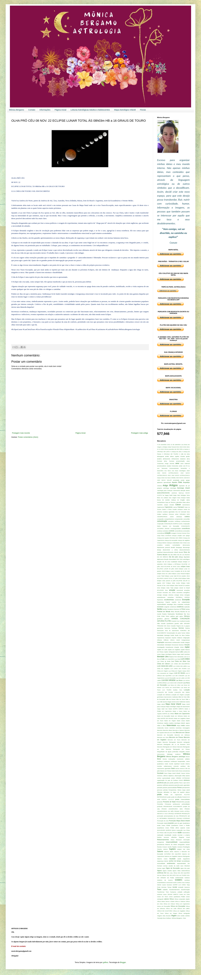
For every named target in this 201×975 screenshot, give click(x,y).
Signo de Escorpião (173, 868)
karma (177, 652)
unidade (180, 892)
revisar (188, 844)
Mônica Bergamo (16, 110)
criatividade (175, 543)
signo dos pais (185, 868)
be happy (166, 495)
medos (188, 725)
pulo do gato (178, 823)
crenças (174, 535)
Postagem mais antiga (139, 433)
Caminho (159, 505)
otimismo (187, 780)
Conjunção (160, 523)
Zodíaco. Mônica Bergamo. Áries (176, 918)
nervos (177, 768)
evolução (187, 604)
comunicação (162, 521)
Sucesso (169, 885)
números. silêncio (162, 775)
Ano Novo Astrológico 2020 (181, 470)
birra (188, 495)
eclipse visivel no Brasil (182, 588)
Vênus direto (161, 901)
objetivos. (171, 775)
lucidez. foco (177, 690)
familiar (164, 609)
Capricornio (160, 507)
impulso (174, 638)
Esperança (160, 602)
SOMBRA (178, 880)
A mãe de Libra (184, 454)
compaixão (160, 519)
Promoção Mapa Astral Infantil (179, 821)
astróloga (166, 488)
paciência (160, 783)
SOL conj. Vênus (172, 873)
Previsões (160, 804)
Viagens (159, 915)
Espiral (168, 602)
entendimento (161, 597)
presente (159, 802)
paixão (172, 783)
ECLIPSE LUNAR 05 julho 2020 (167, 569)
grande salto (179, 623)
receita (174, 835)
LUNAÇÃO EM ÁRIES (182, 692)
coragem (173, 533)
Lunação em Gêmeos (164, 694)
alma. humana (169, 461)
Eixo (166, 590)
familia (159, 609)
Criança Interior (161, 543)
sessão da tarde (174, 866)
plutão (159, 795)
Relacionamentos (163, 839)
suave (164, 885)
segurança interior (162, 861)
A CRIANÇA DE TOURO (170, 454)
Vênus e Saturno (180, 901)
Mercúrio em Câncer (183, 732)
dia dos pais (173, 557)
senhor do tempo (175, 861)
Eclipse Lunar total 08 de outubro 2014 (177, 576)
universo (159, 894)
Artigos (173, 485)
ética (175, 604)
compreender (179, 519)
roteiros (165, 849)
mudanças (166, 761)
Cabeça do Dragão (178, 500)
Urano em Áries (184, 894)
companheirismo (169, 519)
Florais (143, 110)
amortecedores (161, 466)
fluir (185, 614)
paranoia (171, 785)
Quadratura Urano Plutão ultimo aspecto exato (173, 828)
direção (166, 559)
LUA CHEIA (185, 659)
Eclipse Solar (186, 578)
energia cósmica (168, 595)
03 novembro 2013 (164, 444)
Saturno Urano (162, 859)
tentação (180, 887)
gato (177, 616)
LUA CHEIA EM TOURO (178, 668)
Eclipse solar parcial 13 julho (166, 580)
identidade (160, 635)
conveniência (179, 531)
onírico (159, 778)
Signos (159, 870)
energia (159, 595)
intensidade (160, 645)
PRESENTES (180, 802)
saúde (179, 859)
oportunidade (166, 778)
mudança (160, 761)
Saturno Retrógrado (184, 856)
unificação (187, 892)
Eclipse (180, 561)
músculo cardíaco (180, 766)
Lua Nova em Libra (174, 685)
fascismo (176, 609)
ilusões (187, 635)
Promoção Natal (162, 823)
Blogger (123, 962)
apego (188, 480)
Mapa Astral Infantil (173, 704)
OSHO (181, 780)
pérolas (165, 790)
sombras (187, 880)
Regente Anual (184, 837)
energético (186, 592)
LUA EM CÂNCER (178, 675)
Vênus (171, 899)
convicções (186, 531)
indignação (186, 638)
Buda (188, 497)
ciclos (176, 514)
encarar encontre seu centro (166, 592)
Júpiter (187, 647)
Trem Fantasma (171, 892)
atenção (182, 490)
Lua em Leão (180, 678)
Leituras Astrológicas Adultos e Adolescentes (90, 110)
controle (171, 531)
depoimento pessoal (163, 547)
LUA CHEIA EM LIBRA (180, 666)
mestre (188, 751)
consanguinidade (175, 528)
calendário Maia (181, 502)
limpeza (171, 656)
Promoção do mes (162, 821)
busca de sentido (163, 500)
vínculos (168, 915)
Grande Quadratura (167, 623)
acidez (167, 456)
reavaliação (167, 835)
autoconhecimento (163, 493)
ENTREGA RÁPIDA (183, 597)
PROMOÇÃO (186, 813)
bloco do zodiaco (162, 497)
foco (188, 614)
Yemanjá (159, 918)
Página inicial (60, 110)
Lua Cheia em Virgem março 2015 (179, 671)
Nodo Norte (175, 771)
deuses (164, 554)
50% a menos (184, 449)
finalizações (171, 614)
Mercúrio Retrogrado (169, 742)
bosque (183, 497)
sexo (181, 866)
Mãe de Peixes (171, 699)
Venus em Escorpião (163, 906)
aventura (174, 493)
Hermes (181, 628)
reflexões (174, 837)
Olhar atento (186, 775)
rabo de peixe (168, 832)
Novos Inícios (185, 773)
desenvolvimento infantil (170, 552)
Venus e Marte (169, 901)
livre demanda (178, 656)
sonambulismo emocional (165, 882)
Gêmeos (187, 616)
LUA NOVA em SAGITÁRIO (171, 687)
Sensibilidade (186, 861)
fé (180, 609)
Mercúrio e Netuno (178, 730)
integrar (187, 642)
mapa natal (160, 709)
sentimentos (171, 863)
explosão (187, 607)
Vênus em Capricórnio (183, 904)
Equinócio (160, 599)
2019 (184, 447)
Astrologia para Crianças (164, 490)
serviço (165, 866)
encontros (179, 592)
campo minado (169, 505)
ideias (188, 633)
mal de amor (175, 702)
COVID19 (168, 535)
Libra (167, 657)
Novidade (160, 773)
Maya (178, 725)
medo (183, 725)
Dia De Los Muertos (183, 554)
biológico (183, 495)
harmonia (167, 628)
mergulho (182, 751)
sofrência (160, 873)
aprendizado (167, 482)
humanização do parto (174, 633)
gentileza (159, 618)
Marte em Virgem (170, 720)
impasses (168, 638)
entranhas (171, 597)
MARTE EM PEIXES (167, 718)
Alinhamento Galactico (178, 459)
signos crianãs (167, 870)
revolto (170, 847)
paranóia (176, 785)
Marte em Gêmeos (177, 716)
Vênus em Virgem (171, 913)
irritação (176, 647)
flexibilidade (179, 614)
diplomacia (160, 559)
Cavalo (174, 509)
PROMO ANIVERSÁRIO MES (172, 809)
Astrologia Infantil (183, 488)
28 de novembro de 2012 (171, 449)
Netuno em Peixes (165, 771)
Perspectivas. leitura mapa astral (179, 790)
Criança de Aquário (163, 538)
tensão (175, 887)
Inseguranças (185, 640)
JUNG (182, 647)
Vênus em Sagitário (179, 911)
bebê (170, 495)
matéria (166, 723)
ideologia (167, 635)
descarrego (186, 547)
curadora (159, 545)
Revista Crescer (162, 847)
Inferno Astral (175, 640)
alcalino (159, 459)
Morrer (188, 756)
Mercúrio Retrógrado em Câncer (167, 747)
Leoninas (187, 654)
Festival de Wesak (163, 611)
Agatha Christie (180, 456)
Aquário (174, 482)
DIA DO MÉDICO (162, 557)
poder (169, 797)
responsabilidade (172, 842)
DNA (178, 559)
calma (188, 502)
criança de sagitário (184, 540)
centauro (180, 509)
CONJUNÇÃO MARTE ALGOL (173, 523)
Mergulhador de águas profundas (167, 751)
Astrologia (173, 488)
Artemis (159, 485)
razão (180, 833)
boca (178, 497)
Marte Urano (181, 720)
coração (168, 533)
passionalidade (172, 787)
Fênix (183, 609)
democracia (186, 545)
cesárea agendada (169, 512)
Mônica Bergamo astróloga (175, 756)
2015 (181, 447)
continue (159, 531)
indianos (179, 638)
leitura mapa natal (178, 654)
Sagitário (172, 849)
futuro (167, 616)
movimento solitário (183, 759)
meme (166, 728)
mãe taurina (163, 702)
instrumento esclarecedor (172, 642)
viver (178, 915)
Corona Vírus (186, 533)
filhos (172, 611)
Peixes (179, 787)
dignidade (187, 557)
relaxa (172, 839)
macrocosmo (168, 697)
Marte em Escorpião (163, 716)
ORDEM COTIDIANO (183, 778)
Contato (31, 110)
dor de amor (166, 561)
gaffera (105, 962)
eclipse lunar (185, 566)
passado (159, 787)
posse (177, 799)
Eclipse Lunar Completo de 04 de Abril (177, 571)
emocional (180, 590)
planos (188, 792)
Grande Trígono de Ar (178, 626)
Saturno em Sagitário (170, 856)
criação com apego (183, 535)
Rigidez (174, 847)
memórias (179, 728)
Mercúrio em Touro (174, 740)
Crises (185, 543)
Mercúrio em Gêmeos (182, 735)
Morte (159, 759)
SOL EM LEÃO (171, 875)
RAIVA (175, 832)
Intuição (187, 645)
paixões (176, 783)
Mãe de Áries (182, 697)
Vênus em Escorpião (178, 906)
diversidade (172, 559)
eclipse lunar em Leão (164, 573)
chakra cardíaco (162, 514)
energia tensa (178, 595)
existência (180, 607)
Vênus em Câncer (169, 904)
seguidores (186, 859)
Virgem (174, 916)
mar (166, 709)
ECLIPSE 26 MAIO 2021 (172, 566)
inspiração (160, 642)
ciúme (172, 516)
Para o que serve (184, 783)
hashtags (174, 628)
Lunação (187, 690)
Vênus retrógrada (184, 913)
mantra (187, 702)
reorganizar (160, 842)
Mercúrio (159, 730)
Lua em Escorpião (170, 678)
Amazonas (160, 463)
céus (188, 512)
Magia (169, 702)
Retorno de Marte (171, 844)
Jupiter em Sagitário (174, 649)
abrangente (160, 456)
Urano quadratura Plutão (177, 896)
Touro (159, 889)
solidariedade (179, 877)
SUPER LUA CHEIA (179, 885)
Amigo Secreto (169, 463)
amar (188, 461)
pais (168, 783)
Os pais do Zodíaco (171, 780)
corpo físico (160, 535)
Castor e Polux (167, 509)
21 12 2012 (160, 449)
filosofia (177, 611)
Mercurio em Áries (169, 732)
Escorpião (186, 600)
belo (178, 495)
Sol (165, 873)
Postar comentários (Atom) (28, 437)
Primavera (168, 804)
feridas (188, 609)
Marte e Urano (177, 711)
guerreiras (160, 628)
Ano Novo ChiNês (170, 478)
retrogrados (181, 844)
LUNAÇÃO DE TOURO (165, 692)
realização (160, 835)
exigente (166, 607)
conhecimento (185, 521)
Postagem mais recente (21, 433)
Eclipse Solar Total (167, 588)
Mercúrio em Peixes (176, 737)
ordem (173, 778)
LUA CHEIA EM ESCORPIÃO (180, 664)
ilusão (172, 635)
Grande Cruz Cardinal (178, 621)
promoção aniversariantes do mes (167, 816)
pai (165, 783)
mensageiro (186, 728)
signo (163, 868)
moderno (177, 754)
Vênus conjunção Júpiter (182, 899)
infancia (159, 640)
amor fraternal (185, 463)
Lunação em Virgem (177, 694)
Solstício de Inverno (165, 880)
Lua (162, 659)
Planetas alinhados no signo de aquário (171, 792)
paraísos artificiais (162, 785)
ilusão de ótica (180, 635)
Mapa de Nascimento (183, 706)
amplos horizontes (172, 466)
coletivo (187, 516)
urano (165, 894)
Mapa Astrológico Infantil (125, 110)
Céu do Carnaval (180, 512)
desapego (179, 547)
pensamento (186, 787)
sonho (175, 882)
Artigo (165, 485)
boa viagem (173, 497)
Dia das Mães (172, 554)
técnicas (163, 887)
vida (163, 915)
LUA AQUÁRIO (169, 659)
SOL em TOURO (181, 875)
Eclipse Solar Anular (173, 583)
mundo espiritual (174, 764)
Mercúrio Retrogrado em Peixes (178, 749)
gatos (181, 616)
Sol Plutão (170, 877)
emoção (172, 590)
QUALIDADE (161, 830)
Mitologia (169, 754)
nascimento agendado (164, 768)
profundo (159, 806)
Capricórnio (168, 507)
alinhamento (166, 459)
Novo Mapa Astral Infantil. (172, 773)
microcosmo (160, 754)
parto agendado (185, 785)
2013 (177, 447)
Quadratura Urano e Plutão (180, 825)
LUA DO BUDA (179, 673)
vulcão (183, 915)
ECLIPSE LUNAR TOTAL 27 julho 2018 (169, 578)
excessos (160, 607)
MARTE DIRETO (178, 709)
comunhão (186, 519)
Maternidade (171, 725)
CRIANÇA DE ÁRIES (175, 538)
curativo (167, 545)
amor (177, 463)
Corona (179, 533)
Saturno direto (168, 851)
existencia (173, 607)
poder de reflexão (176, 797)
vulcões (187, 915)
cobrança (179, 516)
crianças (169, 543)
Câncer (178, 505)
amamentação (180, 461)
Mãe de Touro (180, 699)
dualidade (174, 561)
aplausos (159, 482)
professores (176, 804)
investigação (161, 647)
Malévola (182, 702)
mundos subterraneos (164, 766)
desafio (173, 547)
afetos (172, 456)
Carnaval (181, 507)
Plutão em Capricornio (173, 794)
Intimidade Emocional (171, 645)
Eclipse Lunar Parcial (178, 573)
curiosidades (176, 545)
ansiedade (176, 480)
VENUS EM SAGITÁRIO (164, 911)
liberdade (160, 657)
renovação (186, 839)
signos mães (177, 870)
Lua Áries (177, 659)
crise (180, 543)
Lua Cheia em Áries (178, 661)
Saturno (160, 851)
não (188, 766)
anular (182, 480)
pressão (187, 802)
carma (175, 507)
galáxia (172, 616)
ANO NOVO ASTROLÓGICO (167, 473)
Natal (173, 768)
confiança (177, 521)
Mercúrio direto (167, 730)
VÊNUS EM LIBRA (183, 908)
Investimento (169, 647)
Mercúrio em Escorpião (165, 735)
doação (159, 561)
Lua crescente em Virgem (165, 673)
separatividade (181, 863)
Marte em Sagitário (180, 718)
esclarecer (178, 599)
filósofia (182, 611)
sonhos (179, 882)
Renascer (179, 839)
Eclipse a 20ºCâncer (174, 564)
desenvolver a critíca (170, 550)
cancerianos (186, 505)
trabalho (165, 889)
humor (183, 633)
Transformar (160, 892)
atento (188, 490)
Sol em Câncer (161, 875)
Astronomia (176, 490)
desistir (181, 552)
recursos (166, 837)
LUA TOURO (166, 690)
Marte (170, 709)
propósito (171, 823)
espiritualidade (161, 604)
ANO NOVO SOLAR (164, 480)
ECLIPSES (160, 590)
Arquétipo (186, 482)
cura (188, 543)
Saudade (172, 859)
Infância (166, 640)
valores (166, 899)
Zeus (164, 918)
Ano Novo (167, 470)
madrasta (175, 697)
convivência (160, 533)
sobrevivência (185, 870)
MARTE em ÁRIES (168, 713)
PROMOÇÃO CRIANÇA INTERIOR (179, 818)
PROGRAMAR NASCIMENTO (172, 806)
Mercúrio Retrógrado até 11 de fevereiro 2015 (173, 744)
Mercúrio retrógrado (183, 742)
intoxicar (181, 645)
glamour (166, 618)
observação (178, 775)
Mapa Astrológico (171, 706)
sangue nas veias (183, 849)
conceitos (171, 521)
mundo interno (185, 764)
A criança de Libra (175, 451)
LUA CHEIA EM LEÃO (164, 666)
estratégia (170, 604)
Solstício (187, 877)
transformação (185, 889)
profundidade (186, 804)
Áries (180, 482)
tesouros (187, 887)
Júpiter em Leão (162, 649)
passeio (165, 787)
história (187, 628)
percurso (159, 790)
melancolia (160, 728)
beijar (175, 495)
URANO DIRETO (172, 894)
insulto (183, 642)
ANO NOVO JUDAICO (183, 478)
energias (187, 595)
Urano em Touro (162, 896)
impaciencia (160, 638)
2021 (188, 447)
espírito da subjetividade (181, 602)
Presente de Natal (169, 802)
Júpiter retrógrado (169, 652)
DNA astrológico (185, 559)
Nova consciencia (184, 771)
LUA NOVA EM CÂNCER (175, 683)
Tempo (169, 887)
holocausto (160, 630)
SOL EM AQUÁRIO (184, 873)
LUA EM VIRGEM (168, 680)
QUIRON (168, 830)
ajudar (188, 456)
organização (160, 780)
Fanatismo (170, 609)
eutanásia (180, 604)
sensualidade (161, 863)
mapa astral (161, 704)
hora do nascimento (172, 630)
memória (172, 728)
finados (164, 614)
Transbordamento (174, 889)
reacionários (186, 832)
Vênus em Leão (171, 908)
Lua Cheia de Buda (163, 661)
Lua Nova (179, 680)
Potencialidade (185, 799)
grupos (188, 626)
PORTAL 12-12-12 (168, 799)
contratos (165, 531)
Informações (44, 110)
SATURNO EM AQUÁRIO (172, 854)
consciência (186, 528)
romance (180, 847)
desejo (159, 550)
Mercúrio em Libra (163, 737)
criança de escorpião (170, 540)
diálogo (181, 557)
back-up (181, 493)
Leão (181, 652)
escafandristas (169, 599)
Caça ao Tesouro (170, 502)
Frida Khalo (161, 616)
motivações (171, 759)
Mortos (165, 759)
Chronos (171, 514)
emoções (187, 590)
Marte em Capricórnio (182, 713)
